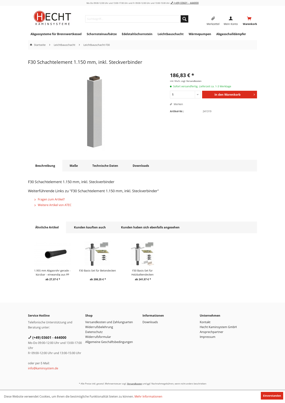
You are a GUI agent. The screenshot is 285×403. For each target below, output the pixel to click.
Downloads (141, 166)
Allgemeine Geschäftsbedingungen (109, 342)
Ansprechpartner (211, 332)
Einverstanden (272, 395)
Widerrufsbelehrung (99, 327)
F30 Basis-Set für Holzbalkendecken (142, 272)
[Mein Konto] (230, 19)
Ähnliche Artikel (47, 227)
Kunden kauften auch (90, 227)
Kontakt (205, 322)
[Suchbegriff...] (136, 19)
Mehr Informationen (148, 396)
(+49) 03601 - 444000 (184, 3)
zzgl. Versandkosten (191, 81)
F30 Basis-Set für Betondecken (97, 270)
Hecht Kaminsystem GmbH (218, 327)
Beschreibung (45, 166)
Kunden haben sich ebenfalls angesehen (150, 227)
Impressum (207, 337)
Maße (74, 166)
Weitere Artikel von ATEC (53, 205)
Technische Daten (105, 166)
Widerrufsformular (98, 337)
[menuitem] (136, 19)
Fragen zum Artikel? (50, 199)
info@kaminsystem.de (43, 368)
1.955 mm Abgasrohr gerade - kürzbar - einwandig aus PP (52, 272)
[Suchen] (184, 19)
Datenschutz (94, 332)
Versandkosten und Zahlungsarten (109, 322)
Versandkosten (134, 383)
